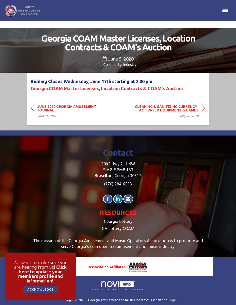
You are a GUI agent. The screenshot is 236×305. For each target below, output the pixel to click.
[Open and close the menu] (136, 10)
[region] (167, 112)
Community (112, 64)
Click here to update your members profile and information (42, 273)
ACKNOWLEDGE (40, 289)
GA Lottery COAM (118, 228)
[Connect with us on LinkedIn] (118, 199)
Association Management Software (118, 286)
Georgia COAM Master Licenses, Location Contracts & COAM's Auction (107, 88)
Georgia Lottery (118, 221)
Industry (129, 64)
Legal (172, 300)
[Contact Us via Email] (128, 199)
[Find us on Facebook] (107, 199)
